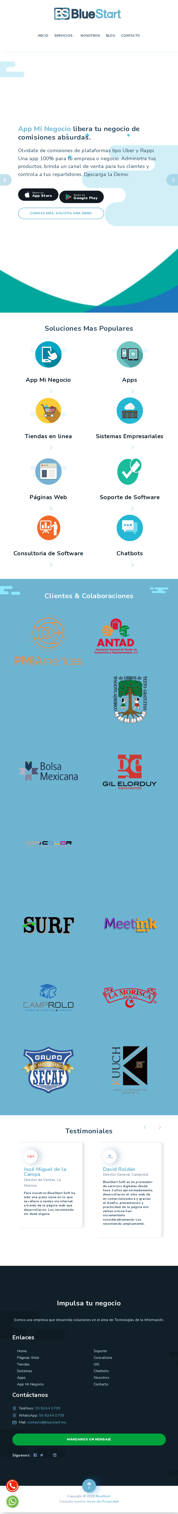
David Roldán (119, 1163)
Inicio (43, 40)
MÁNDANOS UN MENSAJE (89, 1433)
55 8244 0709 (48, 1402)
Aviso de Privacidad (103, 1494)
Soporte (100, 1345)
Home (22, 1345)
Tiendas (23, 1358)
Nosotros (90, 40)
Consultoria (103, 1351)
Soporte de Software (130, 492)
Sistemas (25, 1365)
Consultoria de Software (48, 547)
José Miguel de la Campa (45, 1166)
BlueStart (103, 1489)
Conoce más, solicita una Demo (59, 213)
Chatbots (130, 547)
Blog (110, 40)
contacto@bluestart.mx (46, 1416)
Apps (129, 377)
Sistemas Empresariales (129, 432)
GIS (97, 1358)
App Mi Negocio (48, 377)
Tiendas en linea (48, 432)
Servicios (64, 40)
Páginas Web (48, 492)
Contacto (130, 40)
